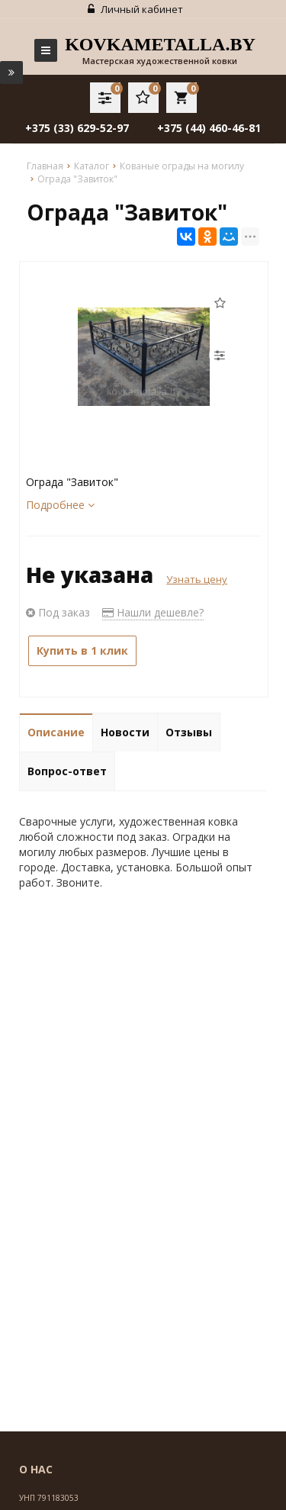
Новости (125, 732)
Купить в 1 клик (82, 650)
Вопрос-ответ (67, 771)
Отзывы (188, 732)
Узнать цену (196, 579)
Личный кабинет (135, 9)
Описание (56, 732)
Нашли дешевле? (153, 612)
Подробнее (60, 504)
